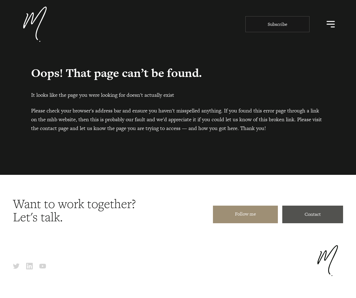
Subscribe (277, 24)
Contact (313, 214)
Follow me (245, 214)
